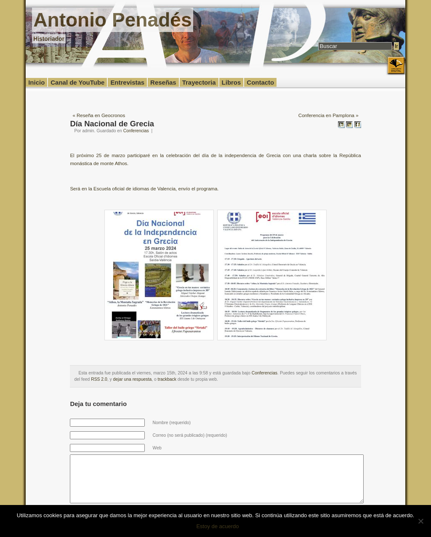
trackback (167, 379)
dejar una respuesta (132, 379)
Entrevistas (127, 82)
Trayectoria (199, 82)
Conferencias (136, 130)
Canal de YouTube (77, 82)
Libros (231, 82)
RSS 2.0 (99, 379)
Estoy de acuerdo (217, 526)
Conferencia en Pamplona (326, 115)
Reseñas (163, 82)
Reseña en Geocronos (101, 115)
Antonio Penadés (112, 20)
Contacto (260, 82)
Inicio (36, 82)
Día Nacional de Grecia (112, 123)
